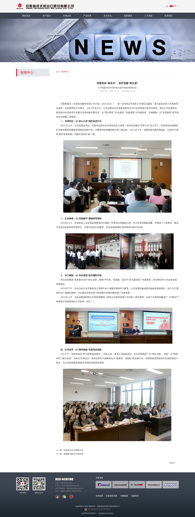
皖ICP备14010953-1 (89, 513)
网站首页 (26, 16)
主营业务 (67, 16)
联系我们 (169, 16)
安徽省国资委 (111, 496)
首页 (58, 72)
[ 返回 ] (172, 463)
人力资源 (148, 16)
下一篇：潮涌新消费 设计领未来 (69, 454)
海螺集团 (124, 496)
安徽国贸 (135, 496)
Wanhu (110, 513)
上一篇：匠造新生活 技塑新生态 (69, 450)
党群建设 (128, 16)
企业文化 (108, 16)
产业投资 (87, 16)
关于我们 (47, 16)
